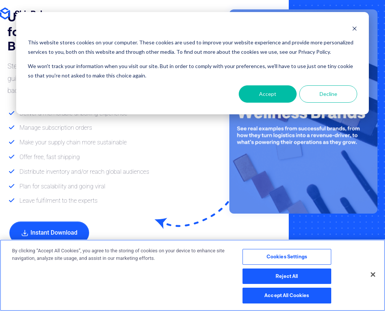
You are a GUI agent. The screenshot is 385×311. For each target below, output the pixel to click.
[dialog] (192, 63)
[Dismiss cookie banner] (354, 28)
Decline (328, 94)
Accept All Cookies (286, 295)
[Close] (373, 274)
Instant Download (49, 233)
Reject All (287, 276)
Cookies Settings (287, 256)
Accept (267, 94)
